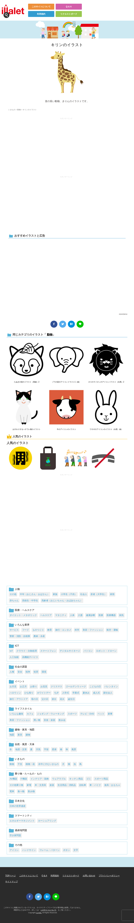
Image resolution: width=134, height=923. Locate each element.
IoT (11, 651)
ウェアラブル (59, 778)
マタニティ (60, 615)
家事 (110, 713)
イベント (20, 681)
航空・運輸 (112, 630)
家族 (55, 594)
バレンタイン (111, 686)
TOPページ (10, 875)
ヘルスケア (46, 615)
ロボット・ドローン (106, 651)
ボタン (66, 850)
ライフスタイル (23, 708)
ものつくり (38, 630)
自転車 (82, 785)
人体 (72, 615)
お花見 (43, 686)
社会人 (83, 594)
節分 (54, 699)
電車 (12, 791)
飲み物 (31, 791)
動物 (19, 110)
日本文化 (20, 800)
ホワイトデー (44, 692)
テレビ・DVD (87, 713)
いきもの (11, 110)
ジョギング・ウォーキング (50, 713)
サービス (14, 630)
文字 (75, 850)
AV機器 (13, 778)
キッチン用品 (76, 778)
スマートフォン (48, 651)
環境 (44, 671)
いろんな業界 (22, 624)
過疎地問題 (21, 830)
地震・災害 (21, 749)
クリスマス (56, 686)
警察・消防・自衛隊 (20, 636)
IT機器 (24, 778)
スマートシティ (23, 815)
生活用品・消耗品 (67, 785)
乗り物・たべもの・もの (28, 773)
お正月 (23, 686)
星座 (54, 749)
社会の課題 (21, 666)
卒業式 (75, 692)
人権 (12, 671)
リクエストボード (68, 14)
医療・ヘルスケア (24, 610)
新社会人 (107, 692)
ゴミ (88, 778)
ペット (101, 713)
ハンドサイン (29, 850)
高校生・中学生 (30, 600)
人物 (17, 589)
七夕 (56, 692)
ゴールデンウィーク (76, 686)
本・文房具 (40, 785)
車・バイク (95, 785)
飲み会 (62, 720)
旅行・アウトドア (19, 699)
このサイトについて (41, 6)
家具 (20, 734)
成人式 (96, 692)
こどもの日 (95, 686)
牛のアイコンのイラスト (66, 429)
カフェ (30, 713)
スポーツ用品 (101, 778)
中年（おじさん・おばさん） (34, 594)
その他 (13, 594)
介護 (80, 615)
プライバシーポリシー (109, 875)
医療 (101, 615)
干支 (20, 764)
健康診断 (90, 615)
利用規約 (41, 14)
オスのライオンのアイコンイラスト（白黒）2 (106, 382)
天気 (38, 749)
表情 (112, 594)
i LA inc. (39, 913)
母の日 (34, 699)
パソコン (88, 651)
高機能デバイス (30, 657)
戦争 (28, 671)
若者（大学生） (98, 594)
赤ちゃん (14, 600)
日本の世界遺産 (17, 806)
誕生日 (71, 699)
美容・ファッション (93, 630)
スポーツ (72, 713)
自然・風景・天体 (24, 744)
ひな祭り (29, 692)
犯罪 (36, 671)
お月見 (13, 686)
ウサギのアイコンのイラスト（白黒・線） (106, 429)
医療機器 (111, 615)
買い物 (37, 720)
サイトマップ (11, 881)
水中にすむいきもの (48, 764)
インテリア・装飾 (40, 778)
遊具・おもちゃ (112, 785)
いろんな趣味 (16, 713)
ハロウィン (15, 692)
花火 (62, 699)
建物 (28, 734)
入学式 (65, 692)
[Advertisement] (66, 145)
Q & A (69, 6)
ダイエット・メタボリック (23, 615)
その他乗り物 (16, 785)
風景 (74, 749)
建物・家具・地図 (24, 729)
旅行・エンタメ (63, 630)
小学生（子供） (69, 594)
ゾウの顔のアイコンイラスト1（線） (66, 382)
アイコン (14, 850)
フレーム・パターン (49, 850)
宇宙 (46, 749)
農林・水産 (39, 636)
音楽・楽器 (49, 720)
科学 (77, 630)
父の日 (45, 699)
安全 (20, 671)
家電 (29, 785)
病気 (121, 615)
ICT (17, 645)
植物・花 (30, 764)
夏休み (86, 692)
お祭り (33, 686)
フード (25, 630)
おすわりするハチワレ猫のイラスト (26, 429)
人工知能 (14, 657)
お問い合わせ (89, 875)
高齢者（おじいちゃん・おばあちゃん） (62, 600)
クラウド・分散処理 (26, 651)
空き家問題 (15, 835)
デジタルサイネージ (70, 651)
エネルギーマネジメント (22, 820)
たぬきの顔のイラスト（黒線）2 (26, 382)
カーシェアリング (47, 820)
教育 (49, 630)
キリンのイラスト (67, 45)
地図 (12, 734)
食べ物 (21, 791)
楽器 (52, 785)
